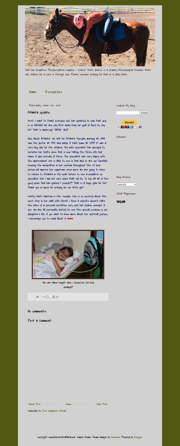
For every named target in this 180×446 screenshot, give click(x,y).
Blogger (138, 437)
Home (32, 92)
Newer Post (35, 404)
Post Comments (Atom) (54, 411)
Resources (53, 92)
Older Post (102, 404)
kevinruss (115, 437)
